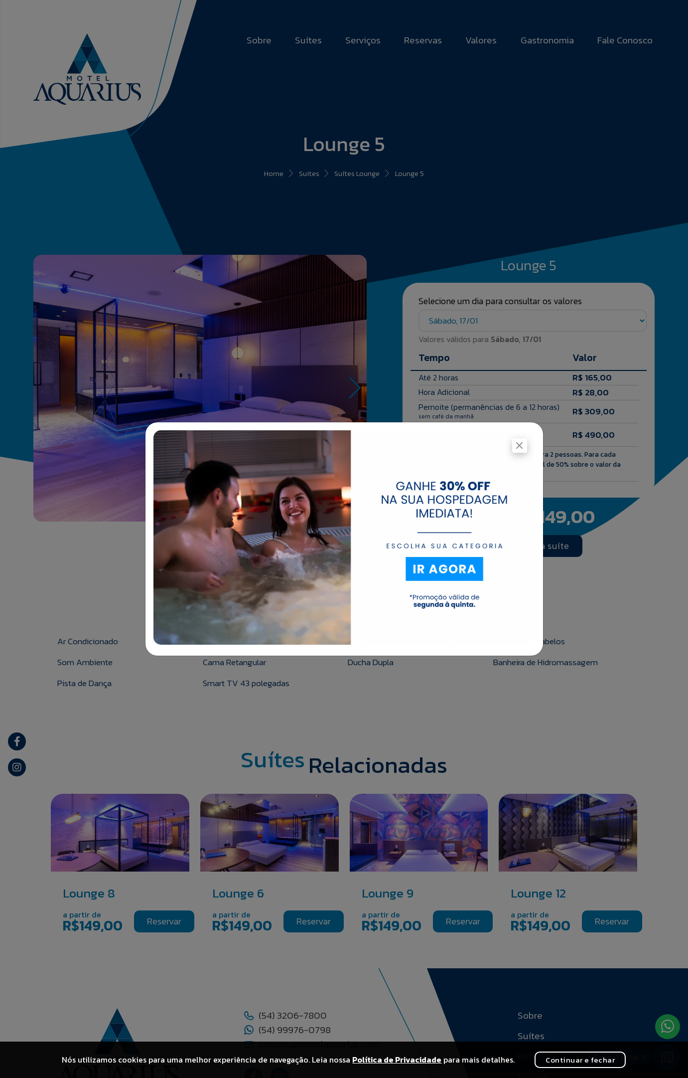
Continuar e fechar (580, 1060)
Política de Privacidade (396, 1060)
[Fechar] (519, 445)
